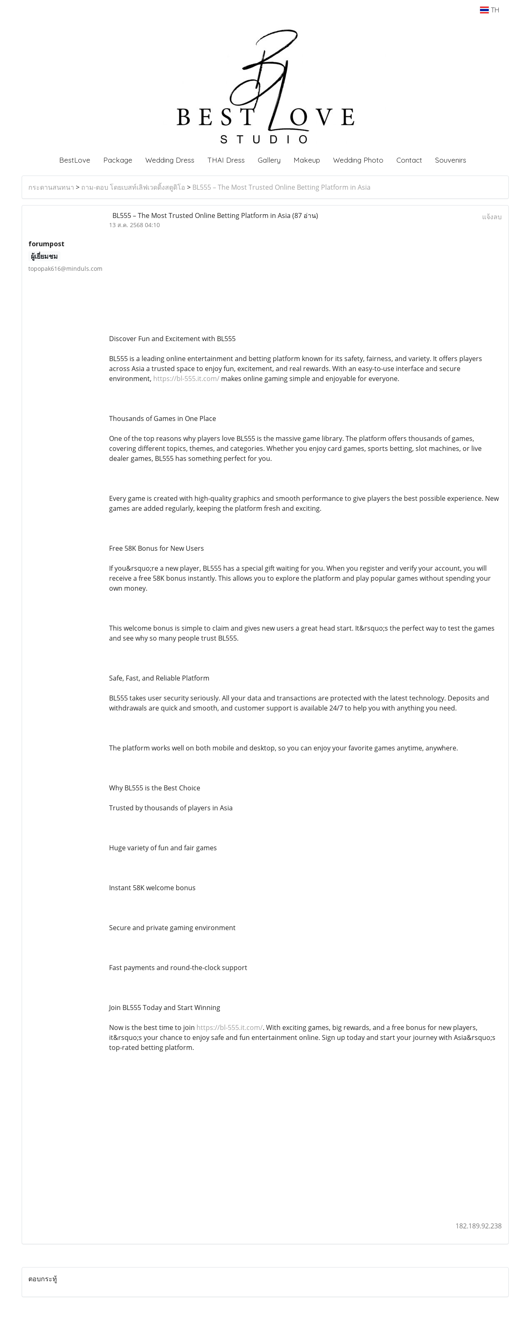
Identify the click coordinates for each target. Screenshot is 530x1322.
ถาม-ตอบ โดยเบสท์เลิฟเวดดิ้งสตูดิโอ (133, 187)
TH (489, 10)
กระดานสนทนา (51, 187)
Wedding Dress (169, 160)
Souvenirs (450, 160)
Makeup (307, 160)
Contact (409, 160)
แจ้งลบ (492, 216)
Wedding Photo (358, 160)
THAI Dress (226, 160)
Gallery (269, 160)
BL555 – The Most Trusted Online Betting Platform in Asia (281, 187)
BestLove (74, 160)
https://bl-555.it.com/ (186, 378)
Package (117, 160)
